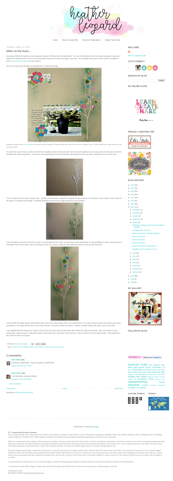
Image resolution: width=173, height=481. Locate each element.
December (136, 210)
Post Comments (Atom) (24, 392)
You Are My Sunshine (19, 61)
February (135, 269)
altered (143, 388)
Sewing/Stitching (137, 381)
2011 (133, 207)
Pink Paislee (39, 347)
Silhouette (134, 384)
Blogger (96, 427)
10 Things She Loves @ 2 (141, 230)
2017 (133, 188)
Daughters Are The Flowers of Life (144, 249)
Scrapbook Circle (49, 347)
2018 (133, 185)
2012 (133, 204)
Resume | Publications (91, 40)
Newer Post (11, 388)
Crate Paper (137, 370)
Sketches (145, 385)
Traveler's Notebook (158, 385)
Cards (148, 367)
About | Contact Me (70, 40)
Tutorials (131, 388)
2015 (133, 194)
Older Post (118, 388)
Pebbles (131, 377)
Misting (32, 347)
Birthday (141, 367)
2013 (133, 201)
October (135, 216)
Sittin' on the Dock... (139, 236)
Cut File (146, 370)
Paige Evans (152, 374)
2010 (133, 276)
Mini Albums (143, 374)
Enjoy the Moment (138, 243)
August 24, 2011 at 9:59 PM (21, 379)
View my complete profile (137, 56)
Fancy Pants (142, 372)
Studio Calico (60, 347)
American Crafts (17, 347)
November (136, 213)
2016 (133, 191)
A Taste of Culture (138, 240)
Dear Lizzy (156, 370)
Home (55, 40)
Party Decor (161, 374)
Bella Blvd (132, 367)
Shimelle (162, 382)
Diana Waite (16, 360)
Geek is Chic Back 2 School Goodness (146, 233)
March (134, 266)
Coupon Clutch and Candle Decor (144, 246)
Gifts (149, 372)
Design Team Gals (112, 40)
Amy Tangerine (154, 365)
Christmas (156, 367)
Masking (26, 347)
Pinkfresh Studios (153, 377)
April (134, 262)
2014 (133, 197)
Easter (163, 370)
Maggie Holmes (133, 374)
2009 (133, 279)
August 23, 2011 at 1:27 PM (21, 366)
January (135, 272)
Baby (163, 365)
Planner (162, 377)
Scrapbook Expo (160, 379)
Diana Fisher (16, 373)
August (135, 222)
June (134, 256)
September (136, 219)
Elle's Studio (132, 372)
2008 (133, 282)
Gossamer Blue (158, 372)
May (134, 259)
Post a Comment (15, 384)
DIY (150, 370)
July (134, 253)
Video (138, 388)
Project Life (132, 379)
